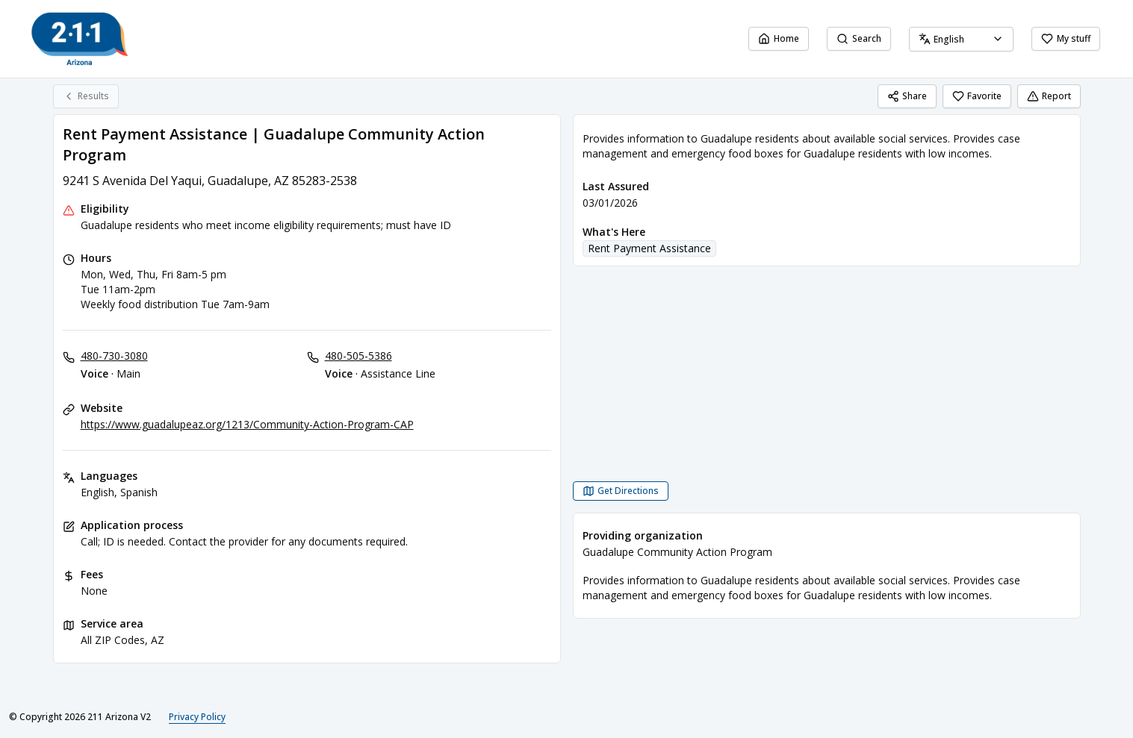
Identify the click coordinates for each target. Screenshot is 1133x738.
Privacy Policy (197, 716)
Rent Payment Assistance (649, 248)
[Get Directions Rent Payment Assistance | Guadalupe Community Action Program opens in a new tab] (620, 491)
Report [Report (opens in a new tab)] (1049, 96)
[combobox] (961, 39)
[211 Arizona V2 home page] (80, 39)
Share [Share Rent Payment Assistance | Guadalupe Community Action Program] (907, 96)
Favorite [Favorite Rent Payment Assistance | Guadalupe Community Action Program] (977, 96)
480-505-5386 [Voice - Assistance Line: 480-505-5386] (358, 355)
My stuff (1065, 38)
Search (858, 38)
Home (778, 38)
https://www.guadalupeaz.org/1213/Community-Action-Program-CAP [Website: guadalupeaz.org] (247, 424)
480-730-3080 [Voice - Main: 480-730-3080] (114, 355)
